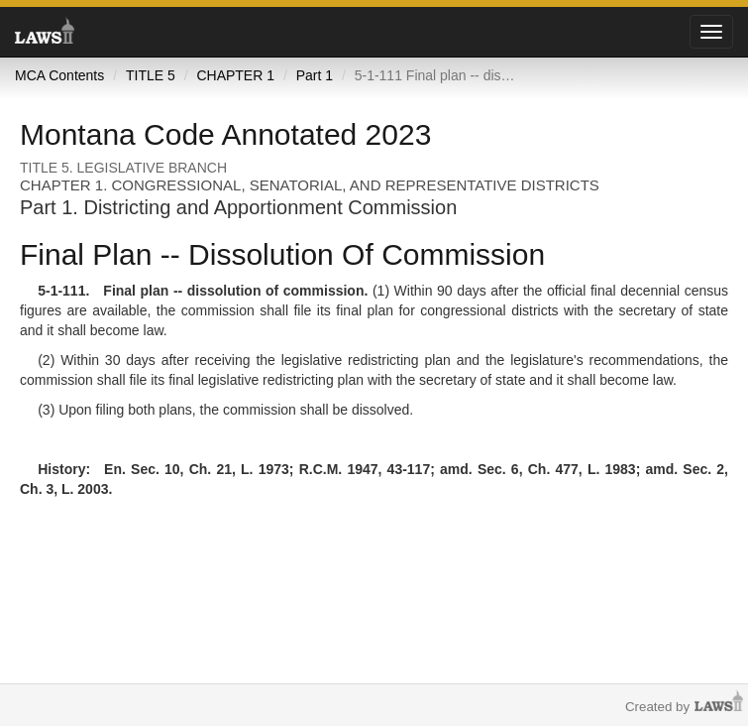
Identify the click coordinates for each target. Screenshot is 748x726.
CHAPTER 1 (235, 75)
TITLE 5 (150, 75)
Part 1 (314, 75)
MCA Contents (59, 75)
